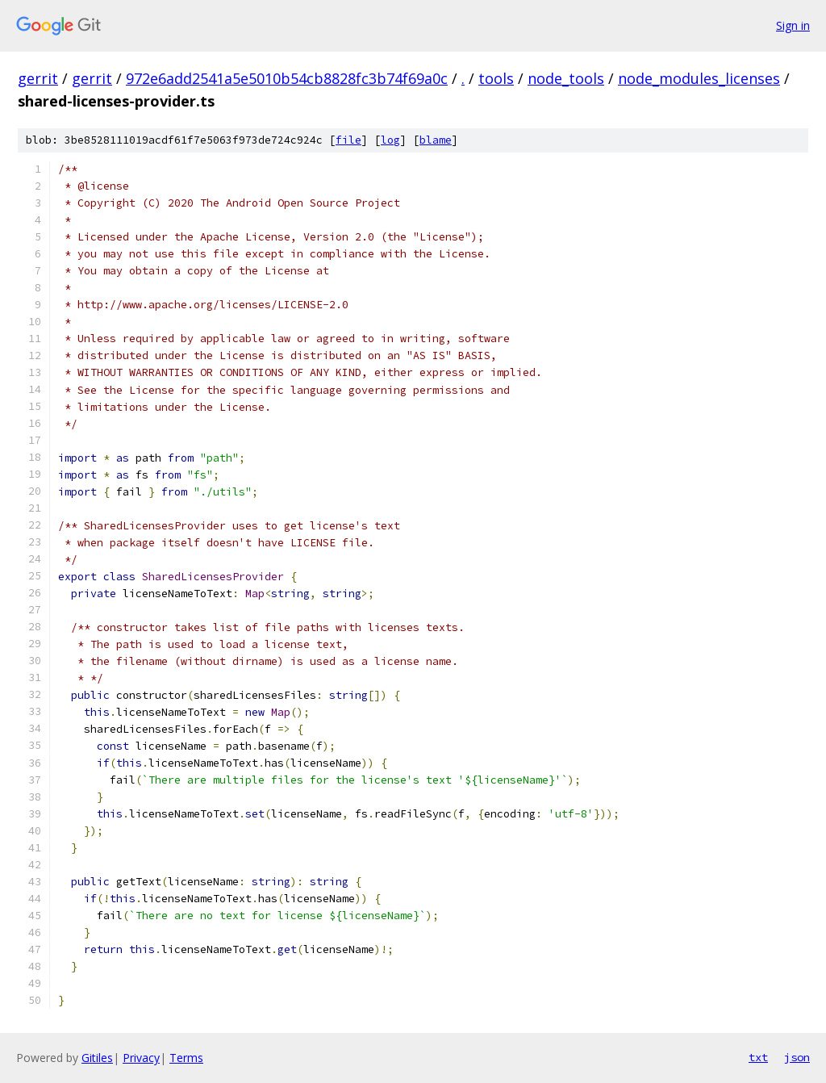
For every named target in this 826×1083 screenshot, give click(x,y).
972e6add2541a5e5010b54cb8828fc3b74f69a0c (287, 78)
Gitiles (97, 1057)
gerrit (38, 78)
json (797, 1057)
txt (758, 1057)
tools (496, 78)
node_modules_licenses (699, 78)
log (390, 140)
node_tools (566, 78)
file (348, 140)
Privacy (141, 1057)
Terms (186, 1057)
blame (435, 140)
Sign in (793, 25)
